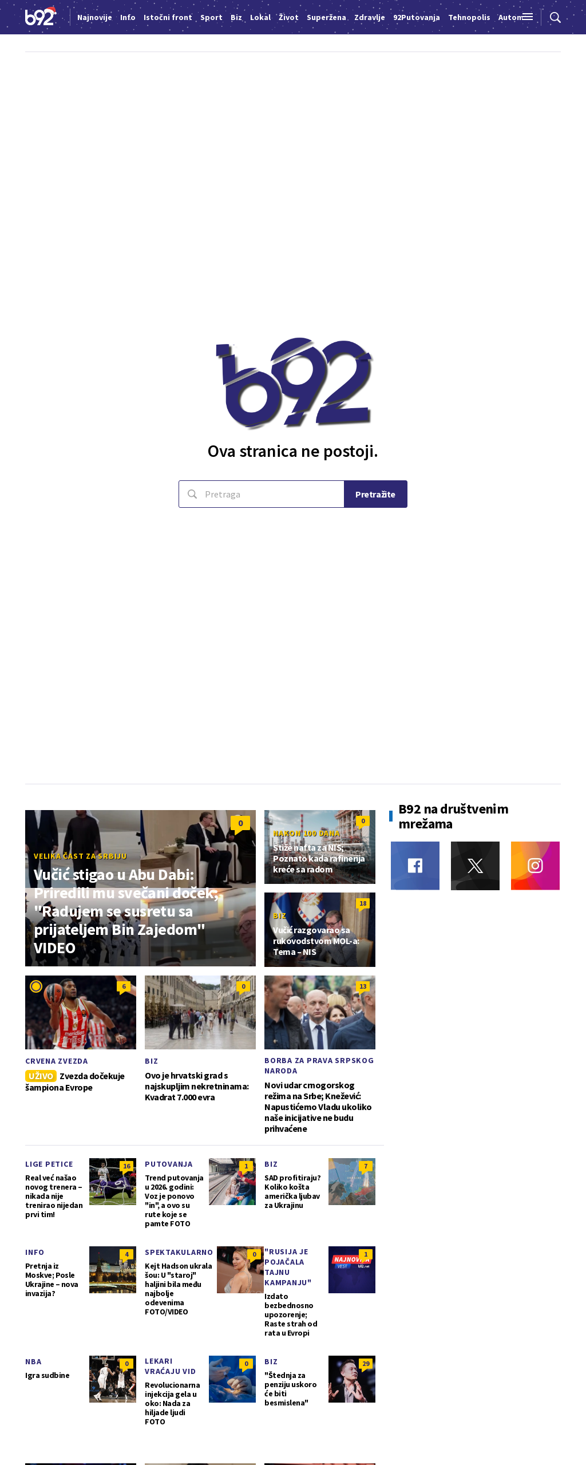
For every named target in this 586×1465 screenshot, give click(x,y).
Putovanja (169, 1164)
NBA (33, 1361)
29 (365, 1363)
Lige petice (49, 1164)
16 (126, 1166)
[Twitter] (475, 866)
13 (362, 986)
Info (35, 1252)
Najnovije (94, 17)
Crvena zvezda (56, 1061)
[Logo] (41, 17)
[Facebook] (415, 866)
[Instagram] (535, 866)
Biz (279, 915)
